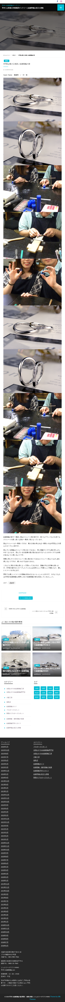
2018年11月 (5, 928)
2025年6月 (4, 760)
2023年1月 (4, 791)
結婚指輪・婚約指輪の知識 (15, 719)
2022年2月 (4, 815)
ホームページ (6, 55)
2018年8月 (4, 939)
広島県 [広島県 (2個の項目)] (43, 692)
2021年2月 (4, 836)
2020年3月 (4, 873)
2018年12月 (5, 925)
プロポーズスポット (13, 710)
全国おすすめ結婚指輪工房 (15, 688)
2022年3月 (4, 812)
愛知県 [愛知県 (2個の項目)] (37, 697)
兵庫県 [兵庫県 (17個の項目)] (43, 688)
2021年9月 (4, 825)
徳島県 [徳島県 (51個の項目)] (50, 692)
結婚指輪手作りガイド (14, 723)
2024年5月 (4, 774)
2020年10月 (5, 849)
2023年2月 (4, 788)
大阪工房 (9, 697)
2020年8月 (4, 856)
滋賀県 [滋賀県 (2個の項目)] (43, 697)
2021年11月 (5, 822)
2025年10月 (5, 750)
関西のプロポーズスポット (15, 713)
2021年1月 (4, 839)
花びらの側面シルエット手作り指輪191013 (16, 643)
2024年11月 (5, 771)
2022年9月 (4, 805)
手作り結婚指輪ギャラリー (11, 5)
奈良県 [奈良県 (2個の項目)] (56, 688)
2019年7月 (4, 901)
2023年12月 (5, 781)
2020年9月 (4, 853)
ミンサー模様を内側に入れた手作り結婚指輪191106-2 (47, 643)
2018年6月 (4, 945)
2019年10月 (5, 891)
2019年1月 (4, 921)
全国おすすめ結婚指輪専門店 (16, 692)
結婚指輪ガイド (12, 706)
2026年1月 (4, 747)
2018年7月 (4, 942)
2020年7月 (4, 860)
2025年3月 (4, 767)
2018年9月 (4, 935)
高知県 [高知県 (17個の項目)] (56, 697)
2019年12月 (5, 884)
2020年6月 (4, 863)
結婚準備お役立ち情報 (14, 728)
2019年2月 (4, 918)
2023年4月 (4, 784)
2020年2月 (4, 877)
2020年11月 (5, 846)
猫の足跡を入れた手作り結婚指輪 (16, 671)
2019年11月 (5, 887)
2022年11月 (5, 798)
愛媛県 (12, 583)
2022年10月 (5, 801)
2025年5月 (4, 764)
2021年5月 (4, 829)
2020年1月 (4, 880)
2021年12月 (5, 819)
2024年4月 (4, 777)
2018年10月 (5, 932)
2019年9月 (4, 894)
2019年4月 (4, 911)
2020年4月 (4, 870)
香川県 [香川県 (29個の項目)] (50, 697)
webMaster (6, 648)
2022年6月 (4, 808)
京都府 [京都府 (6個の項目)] (37, 688)
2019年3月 (4, 915)
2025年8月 (4, 753)
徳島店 (14, 55)
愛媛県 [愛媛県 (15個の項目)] (56, 692)
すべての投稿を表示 (26, 598)
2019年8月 (4, 897)
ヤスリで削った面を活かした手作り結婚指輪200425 (47, 669)
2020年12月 (5, 843)
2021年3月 (4, 832)
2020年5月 (4, 867)
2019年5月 (4, 908)
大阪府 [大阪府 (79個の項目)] (50, 688)
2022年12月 (5, 795)
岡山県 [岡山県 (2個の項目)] (37, 692)
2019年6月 (4, 904)
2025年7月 (4, 757)
